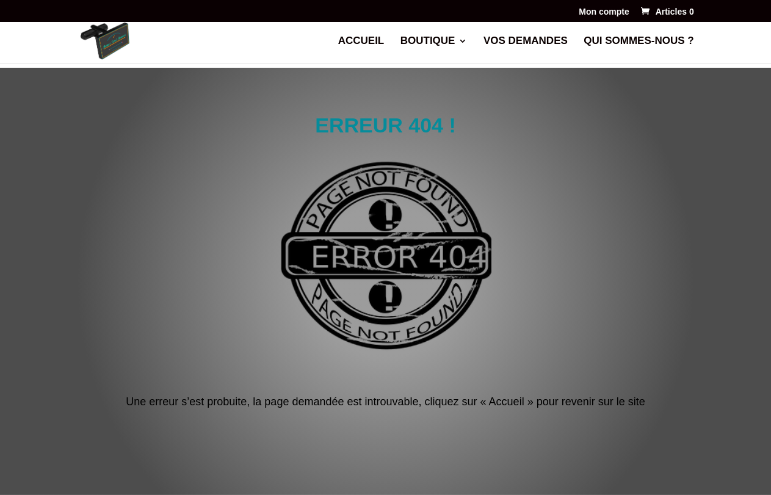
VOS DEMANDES (525, 41)
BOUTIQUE (427, 41)
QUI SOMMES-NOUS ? (638, 41)
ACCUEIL (361, 41)
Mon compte (604, 11)
